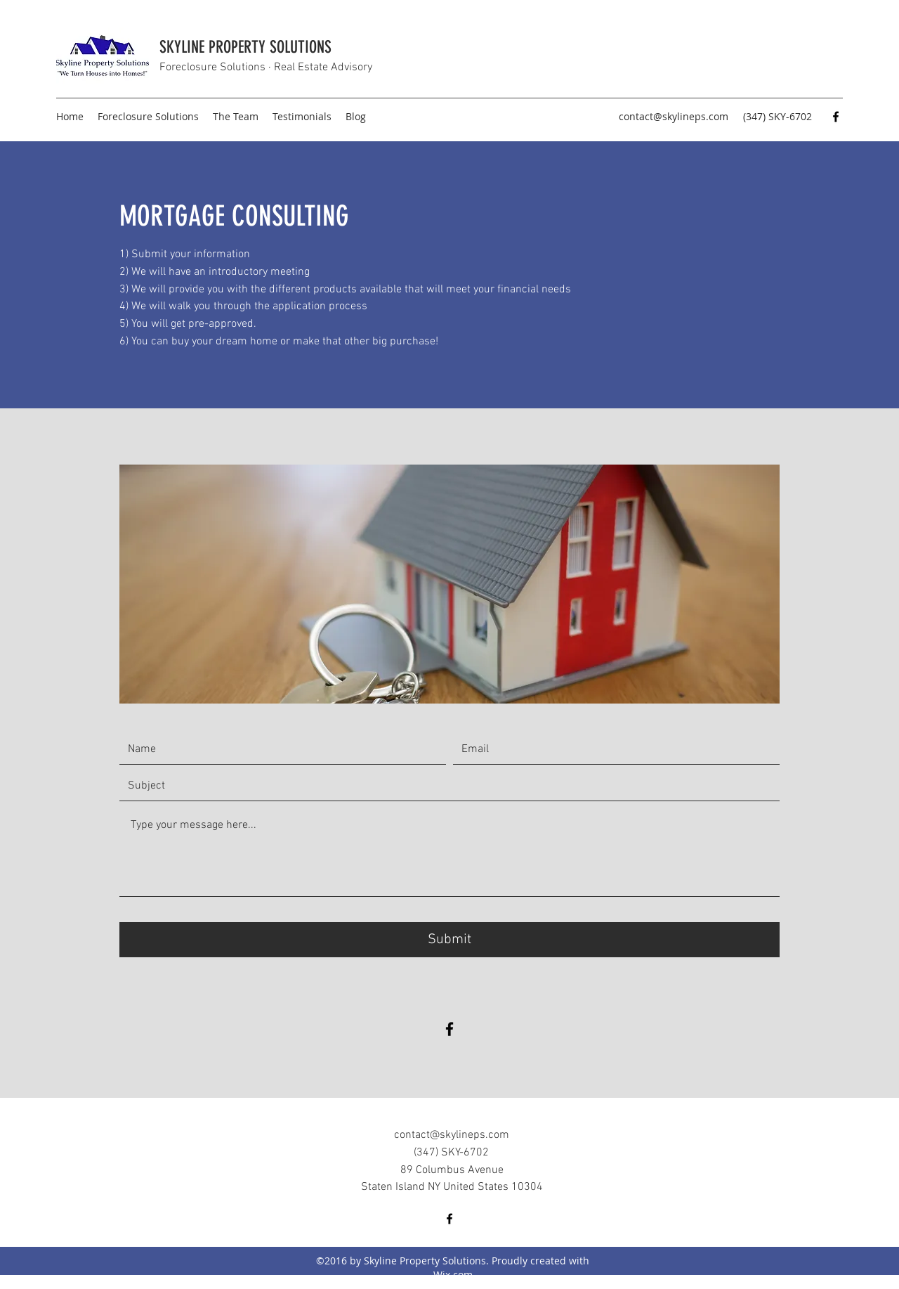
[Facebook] (836, 117)
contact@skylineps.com (673, 116)
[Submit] (449, 939)
